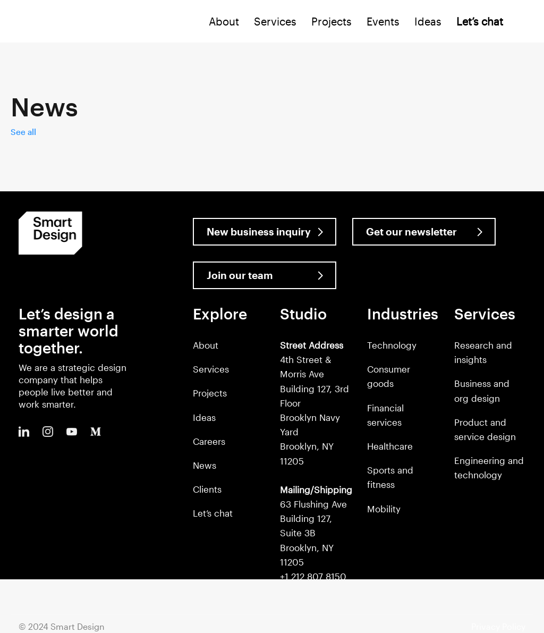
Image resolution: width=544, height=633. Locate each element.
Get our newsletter (411, 231)
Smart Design (40, 22)
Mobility (384, 508)
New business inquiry (259, 231)
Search (524, 23)
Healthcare (390, 446)
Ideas (427, 21)
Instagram (47, 431)
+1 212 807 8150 (313, 576)
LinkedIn (24, 431)
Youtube (71, 431)
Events (383, 21)
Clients (207, 489)
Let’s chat (213, 513)
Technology (391, 345)
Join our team (240, 275)
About (224, 21)
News (204, 465)
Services (275, 21)
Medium (95, 431)
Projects (331, 21)
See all (23, 132)
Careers (209, 441)
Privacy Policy (498, 626)
